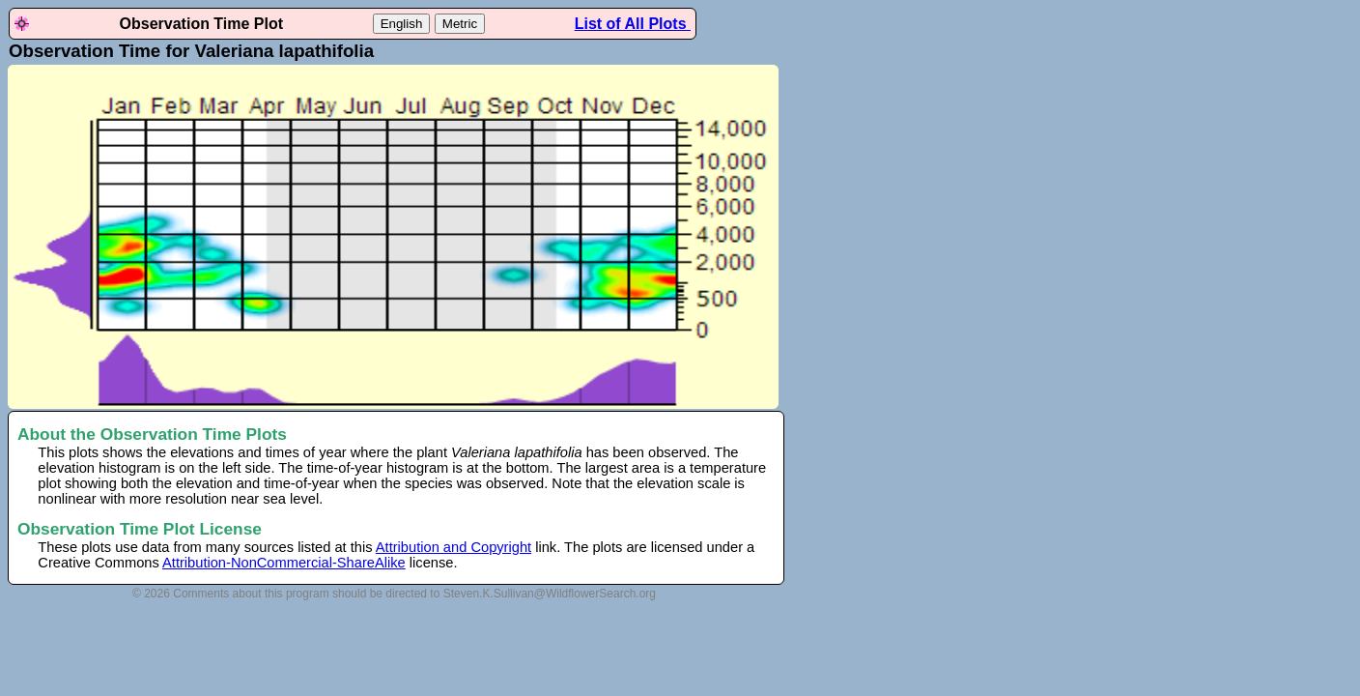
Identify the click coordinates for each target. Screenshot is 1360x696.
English (402, 23)
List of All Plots (633, 23)
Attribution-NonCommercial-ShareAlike (284, 562)
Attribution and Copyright (453, 547)
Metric (459, 23)
